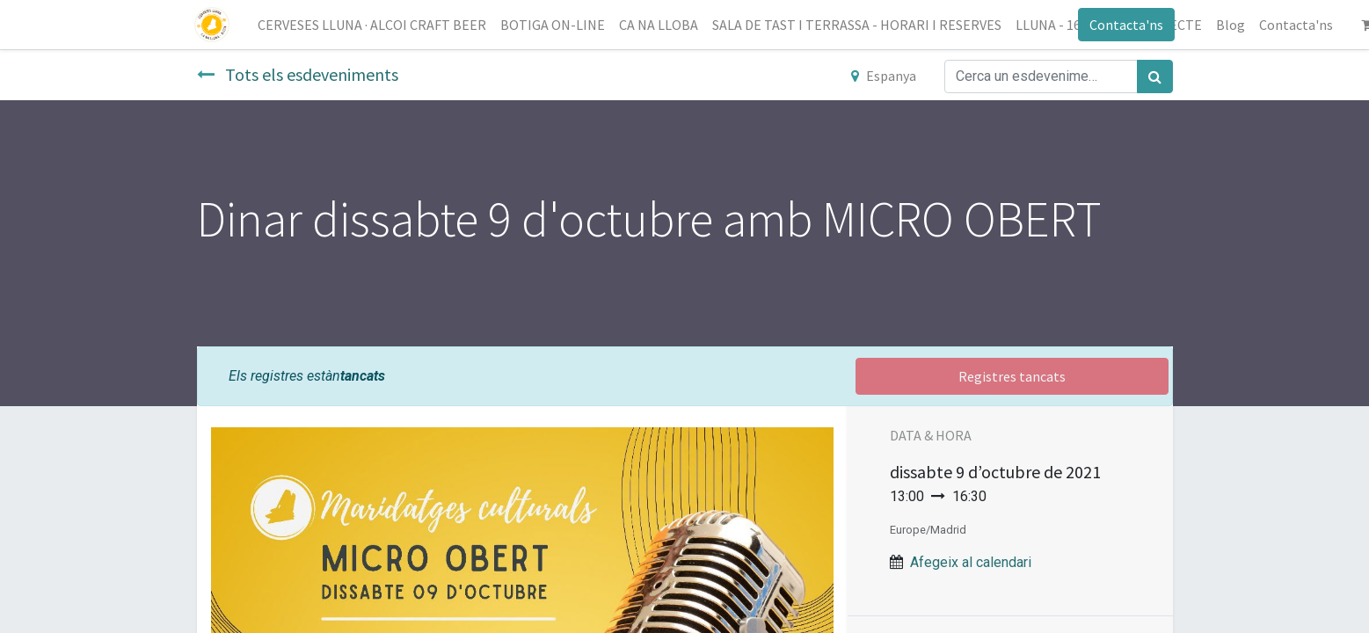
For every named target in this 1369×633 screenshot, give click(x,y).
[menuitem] (374, 24)
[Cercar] (1155, 76)
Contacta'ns (1124, 24)
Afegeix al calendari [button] (970, 562)
